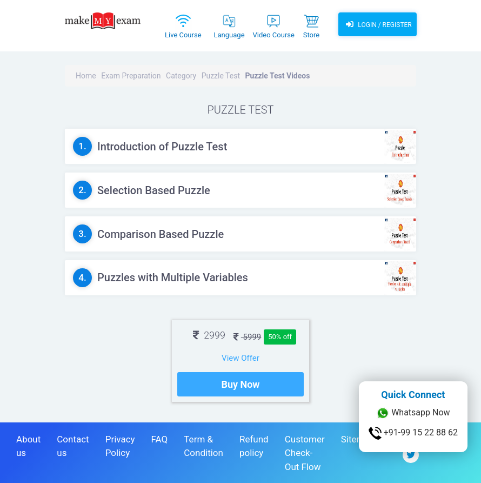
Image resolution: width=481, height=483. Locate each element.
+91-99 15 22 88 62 (413, 433)
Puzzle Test (221, 75)
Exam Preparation (131, 75)
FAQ (159, 439)
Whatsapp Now (413, 413)
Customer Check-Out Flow (305, 453)
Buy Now (240, 384)
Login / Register (377, 24)
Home (86, 75)
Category (181, 75)
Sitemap (358, 439)
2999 (209, 335)
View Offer (240, 358)
